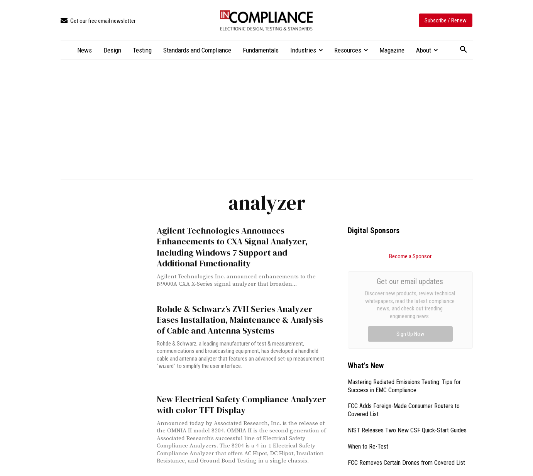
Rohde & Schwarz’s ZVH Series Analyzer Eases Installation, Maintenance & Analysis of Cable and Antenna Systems (242, 317)
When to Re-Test (368, 369)
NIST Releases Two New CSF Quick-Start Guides (407, 353)
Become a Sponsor (410, 256)
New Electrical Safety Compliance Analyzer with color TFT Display (236, 401)
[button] (463, 50)
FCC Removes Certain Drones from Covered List (406, 385)
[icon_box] (98, 21)
